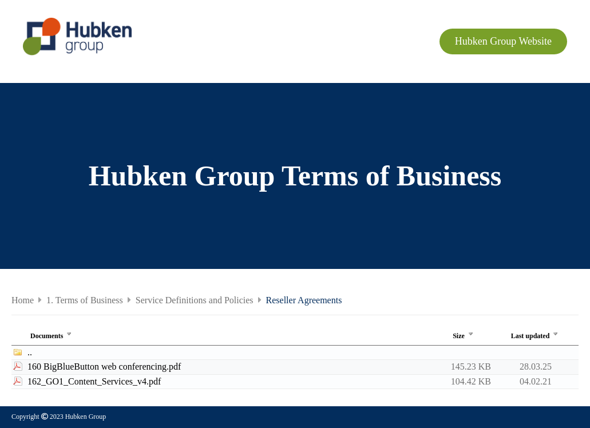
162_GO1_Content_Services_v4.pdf (94, 381)
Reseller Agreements (304, 300)
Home (22, 300)
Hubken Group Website (503, 41)
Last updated (536, 336)
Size (464, 336)
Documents (52, 336)
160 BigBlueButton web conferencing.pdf (104, 366)
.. (29, 352)
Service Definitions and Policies (195, 300)
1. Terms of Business (84, 300)
